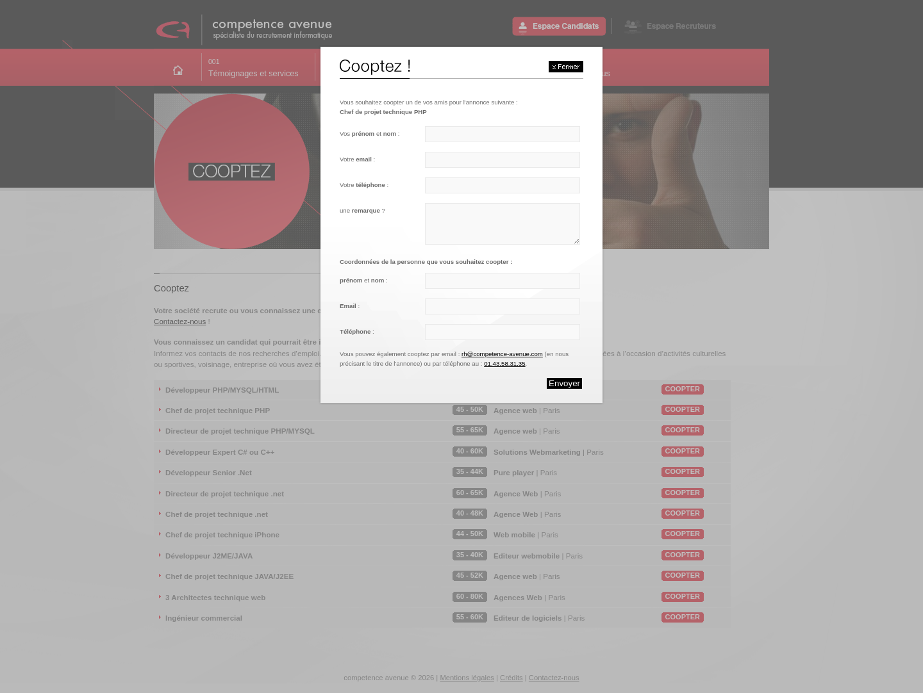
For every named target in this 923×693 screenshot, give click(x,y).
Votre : (357, 159)
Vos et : (369, 133)
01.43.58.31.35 (504, 363)
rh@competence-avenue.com (502, 353)
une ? (362, 210)
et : (364, 280)
